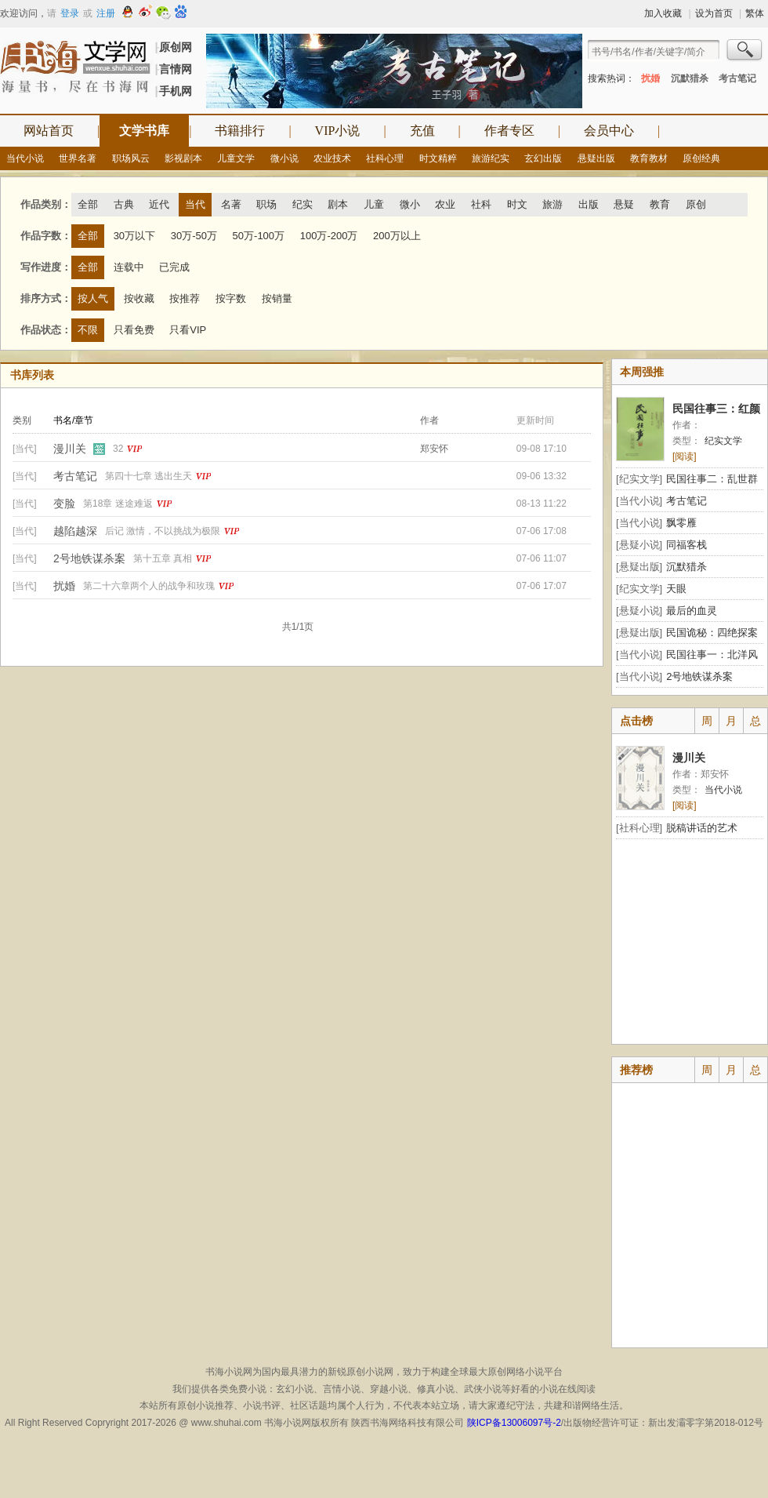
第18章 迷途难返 (118, 503)
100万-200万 (329, 236)
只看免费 (134, 330)
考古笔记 (737, 78)
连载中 (129, 267)
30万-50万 (194, 236)
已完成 (174, 267)
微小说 (284, 158)
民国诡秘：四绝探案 (712, 632)
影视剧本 (183, 158)
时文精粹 (438, 158)
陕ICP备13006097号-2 (512, 1422)
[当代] (25, 448)
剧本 (338, 204)
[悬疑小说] (639, 545)
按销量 (277, 298)
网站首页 (49, 130)
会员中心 (609, 130)
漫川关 (69, 448)
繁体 (754, 13)
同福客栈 (686, 545)
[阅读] (684, 456)
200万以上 (397, 236)
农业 (445, 204)
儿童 (374, 204)
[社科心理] (639, 828)
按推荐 (184, 298)
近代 (159, 204)
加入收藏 (663, 13)
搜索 (745, 52)
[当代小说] (639, 501)
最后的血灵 (691, 610)
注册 (105, 13)
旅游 (552, 204)
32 (118, 448)
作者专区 (509, 130)
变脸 (64, 503)
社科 (481, 204)
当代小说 (25, 158)
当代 (195, 204)
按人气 (93, 298)
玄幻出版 (543, 158)
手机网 (175, 91)
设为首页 (714, 13)
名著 (231, 204)
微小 (410, 204)
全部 (88, 204)
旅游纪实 (490, 158)
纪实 (302, 204)
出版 (588, 204)
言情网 (175, 69)
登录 (69, 13)
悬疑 (624, 204)
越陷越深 (75, 531)
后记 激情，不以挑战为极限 (162, 530)
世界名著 (77, 158)
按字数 (231, 298)
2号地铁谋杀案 (89, 558)
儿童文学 (236, 158)
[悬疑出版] (639, 567)
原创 (696, 204)
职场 (266, 204)
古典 (124, 204)
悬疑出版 (596, 158)
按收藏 (139, 298)
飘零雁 (681, 523)
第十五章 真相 (162, 558)
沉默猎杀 (689, 78)
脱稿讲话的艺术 (701, 828)
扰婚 (650, 78)
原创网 (175, 47)
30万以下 (134, 236)
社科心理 (385, 158)
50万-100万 (258, 236)
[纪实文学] (639, 479)
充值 (422, 130)
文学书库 (144, 130)
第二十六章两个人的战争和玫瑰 (149, 585)
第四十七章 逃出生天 (148, 476)
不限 (88, 330)
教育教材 (649, 158)
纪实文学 (723, 440)
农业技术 (332, 158)
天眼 (676, 588)
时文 (517, 204)
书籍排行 (240, 130)
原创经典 (701, 158)
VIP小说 (337, 130)
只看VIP (187, 330)
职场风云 (131, 158)
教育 (660, 204)
